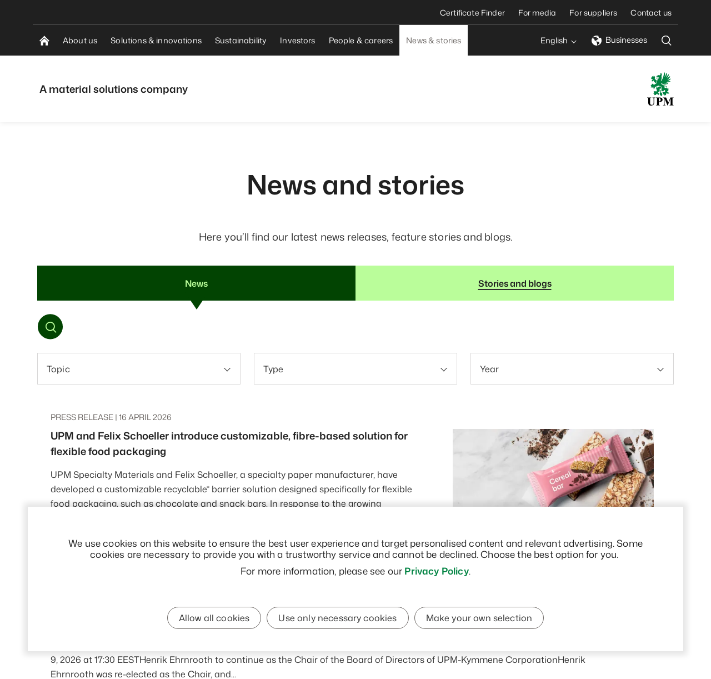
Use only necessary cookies (337, 618)
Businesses (619, 40)
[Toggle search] (50, 328)
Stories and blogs (515, 283)
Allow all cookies (214, 618)
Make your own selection (479, 618)
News (196, 283)
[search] (666, 40)
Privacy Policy (436, 570)
